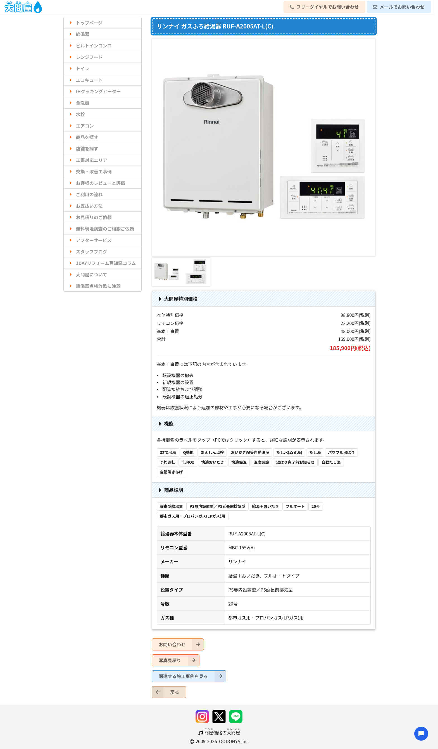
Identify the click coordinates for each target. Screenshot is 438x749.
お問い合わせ (181, 644)
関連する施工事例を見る (192, 676)
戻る (165, 692)
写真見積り (179, 660)
